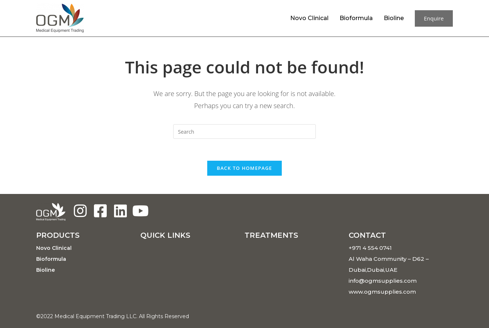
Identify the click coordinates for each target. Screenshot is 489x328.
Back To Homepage (244, 168)
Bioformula (356, 18)
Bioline (394, 18)
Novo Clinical (309, 18)
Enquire (434, 18)
